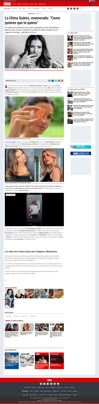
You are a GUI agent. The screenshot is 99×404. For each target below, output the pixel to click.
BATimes (72, 387)
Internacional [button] (42, 4)
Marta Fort (14, 8)
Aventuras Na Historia (45, 391)
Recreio (70, 391)
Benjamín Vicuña (36, 8)
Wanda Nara (16, 316)
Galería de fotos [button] (29, 32)
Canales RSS (25, 395)
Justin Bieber (32, 316)
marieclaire (27, 354)
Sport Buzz (63, 391)
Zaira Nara (50, 8)
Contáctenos (42, 395)
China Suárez (48, 264)
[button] (34, 53)
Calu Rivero (43, 8)
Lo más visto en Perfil (76, 89)
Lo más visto (72, 33)
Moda (36, 4)
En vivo (92, 4)
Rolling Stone (56, 391)
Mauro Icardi (24, 316)
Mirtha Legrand (7, 8)
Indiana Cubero (22, 8)
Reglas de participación (65, 395)
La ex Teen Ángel (10, 142)
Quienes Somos (34, 395)
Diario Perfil (28, 387)
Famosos (19, 4)
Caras (31, 391)
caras (42, 354)
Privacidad (50, 395)
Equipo (56, 395)
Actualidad (25, 4)
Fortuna (47, 387)
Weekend (53, 387)
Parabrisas (59, 387)
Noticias (14, 4)
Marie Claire (41, 387)
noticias (12, 354)
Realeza (31, 4)
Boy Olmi (29, 8)
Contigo (36, 391)
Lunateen (66, 387)
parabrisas (57, 354)
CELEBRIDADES (31, 13)
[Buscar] (86, 8)
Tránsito (75, 395)
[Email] (62, 81)
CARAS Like (51, 4)
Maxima (75, 391)
